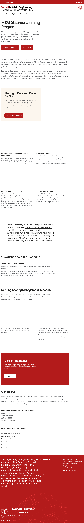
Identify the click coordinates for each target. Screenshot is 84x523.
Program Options (12, 14)
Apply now (27, 47)
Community (24, 14)
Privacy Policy (5, 520)
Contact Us (5, 448)
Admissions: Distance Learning (11, 433)
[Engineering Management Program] (17, 8)
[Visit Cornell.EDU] (80, 10)
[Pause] (72, 518)
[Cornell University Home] (4, 511)
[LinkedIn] (44, 474)
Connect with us (10, 47)
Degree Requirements (14, 115)
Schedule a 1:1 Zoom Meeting (12, 263)
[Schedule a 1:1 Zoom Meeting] (62, 272)
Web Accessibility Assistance (72, 461)
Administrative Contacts (71, 459)
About (3, 14)
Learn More (10, 376)
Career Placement (7, 442)
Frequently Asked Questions (10, 445)
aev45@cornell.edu (8, 420)
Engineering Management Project (12, 439)
